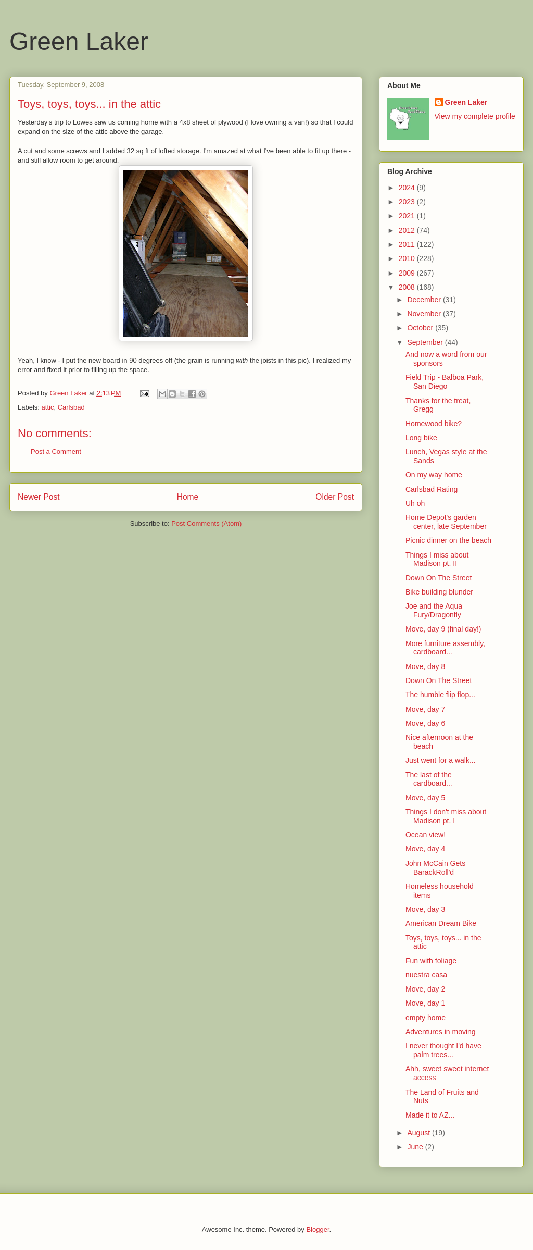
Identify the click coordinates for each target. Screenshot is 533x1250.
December (424, 299)
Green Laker (78, 41)
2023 (408, 201)
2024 (408, 187)
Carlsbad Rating (431, 489)
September (426, 342)
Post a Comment (56, 451)
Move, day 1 (425, 1003)
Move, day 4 (425, 849)
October (421, 328)
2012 (408, 230)
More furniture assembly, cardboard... (445, 648)
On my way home (433, 475)
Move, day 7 (425, 709)
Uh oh (415, 503)
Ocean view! (425, 835)
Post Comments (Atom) (206, 523)
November (424, 314)
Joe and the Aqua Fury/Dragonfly (433, 610)
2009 (408, 273)
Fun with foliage (430, 961)
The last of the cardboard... (428, 779)
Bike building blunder (439, 592)
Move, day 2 (425, 989)
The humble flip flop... (440, 694)
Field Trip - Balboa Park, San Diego (444, 381)
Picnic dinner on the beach (448, 540)
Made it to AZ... (429, 1115)
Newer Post (39, 496)
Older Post (334, 496)
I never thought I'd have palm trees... (443, 1050)
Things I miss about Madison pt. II (436, 559)
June (416, 1147)
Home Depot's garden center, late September (446, 521)
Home (188, 496)
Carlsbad (71, 407)
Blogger (317, 1229)
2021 (408, 216)
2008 (408, 287)
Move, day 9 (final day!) (443, 629)
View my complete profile (475, 116)
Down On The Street (438, 578)
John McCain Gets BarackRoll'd (435, 867)
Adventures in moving (440, 1032)
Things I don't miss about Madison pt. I (445, 816)
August (419, 1133)
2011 (408, 244)
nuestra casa (426, 975)
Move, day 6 (425, 723)
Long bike (421, 438)
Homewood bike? (433, 423)
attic (48, 407)
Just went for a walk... (440, 760)
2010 (408, 258)
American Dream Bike (440, 923)
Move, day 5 (425, 798)
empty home (425, 1017)
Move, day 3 (425, 909)
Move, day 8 (425, 666)
